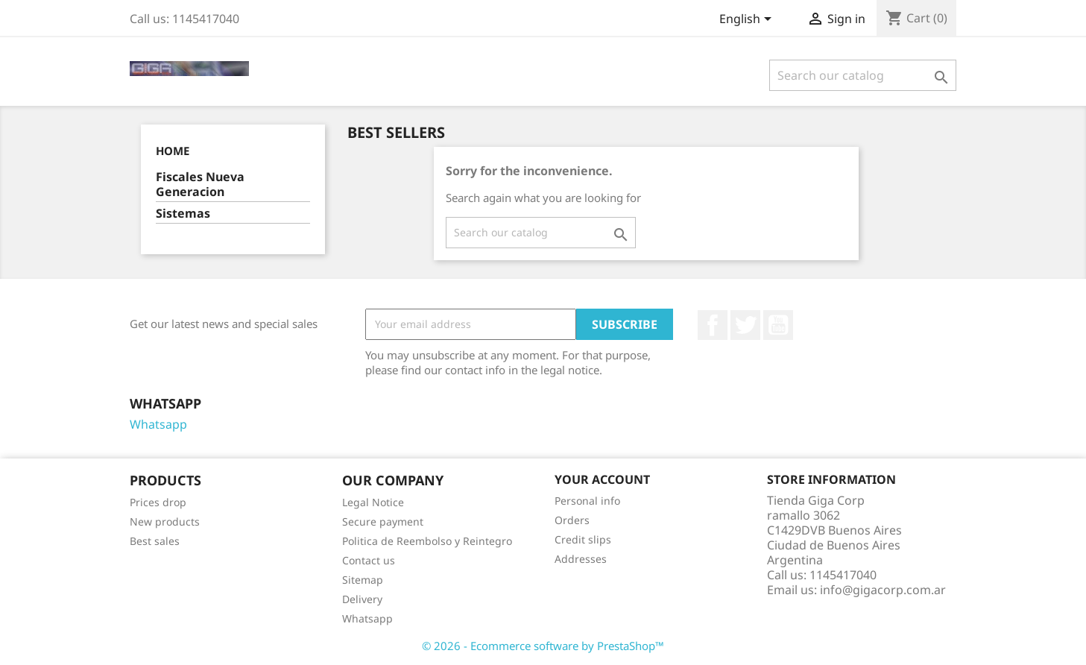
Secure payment (382, 521)
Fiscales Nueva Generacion (200, 184)
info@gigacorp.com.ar (883, 590)
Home (172, 150)
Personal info (587, 501)
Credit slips (583, 539)
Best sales (155, 541)
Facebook (712, 325)
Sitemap (362, 580)
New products (165, 521)
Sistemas (183, 213)
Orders (572, 520)
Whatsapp (158, 424)
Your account (602, 479)
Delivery (362, 599)
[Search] (862, 75)
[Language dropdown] (748, 20)
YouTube (778, 325)
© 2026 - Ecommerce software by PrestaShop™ (543, 645)
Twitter (745, 325)
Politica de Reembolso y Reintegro (427, 541)
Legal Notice (373, 502)
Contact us (368, 560)
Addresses (581, 559)
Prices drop (158, 502)
